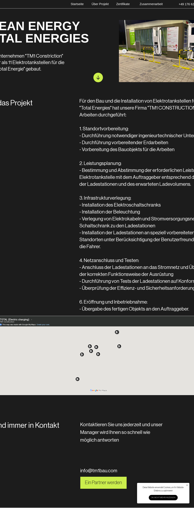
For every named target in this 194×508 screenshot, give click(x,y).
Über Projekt (100, 4)
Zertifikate (123, 4)
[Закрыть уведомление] (187, 485)
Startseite (77, 4)
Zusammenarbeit (151, 4)
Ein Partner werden (103, 482)
